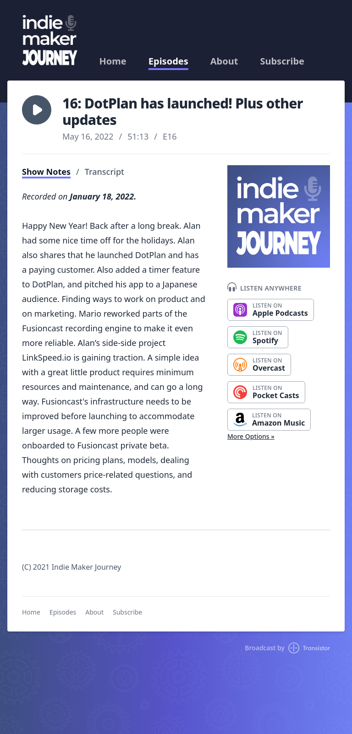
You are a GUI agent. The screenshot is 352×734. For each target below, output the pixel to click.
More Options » (251, 436)
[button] (36, 109)
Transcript (104, 171)
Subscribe (282, 61)
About (224, 61)
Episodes (168, 61)
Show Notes (46, 171)
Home (112, 61)
